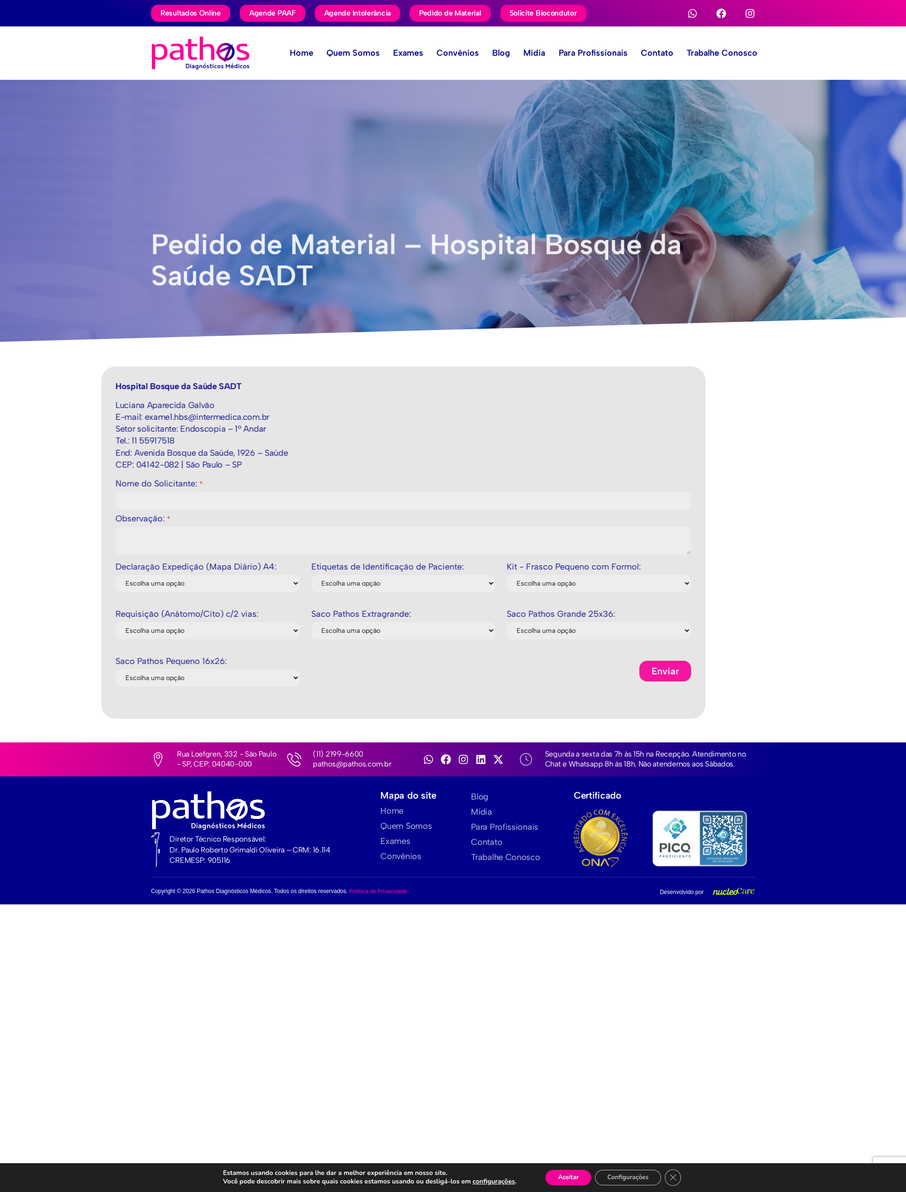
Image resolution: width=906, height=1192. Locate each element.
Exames (388, 53)
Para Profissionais (584, 53)
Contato (651, 53)
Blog (487, 53)
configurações (488, 1181)
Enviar (219, 671)
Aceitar (565, 1177)
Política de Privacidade (378, 891)
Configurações (630, 1177)
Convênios (440, 53)
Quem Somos (330, 53)
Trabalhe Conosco (718, 53)
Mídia (523, 53)
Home (276, 53)
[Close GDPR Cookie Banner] (678, 1177)
